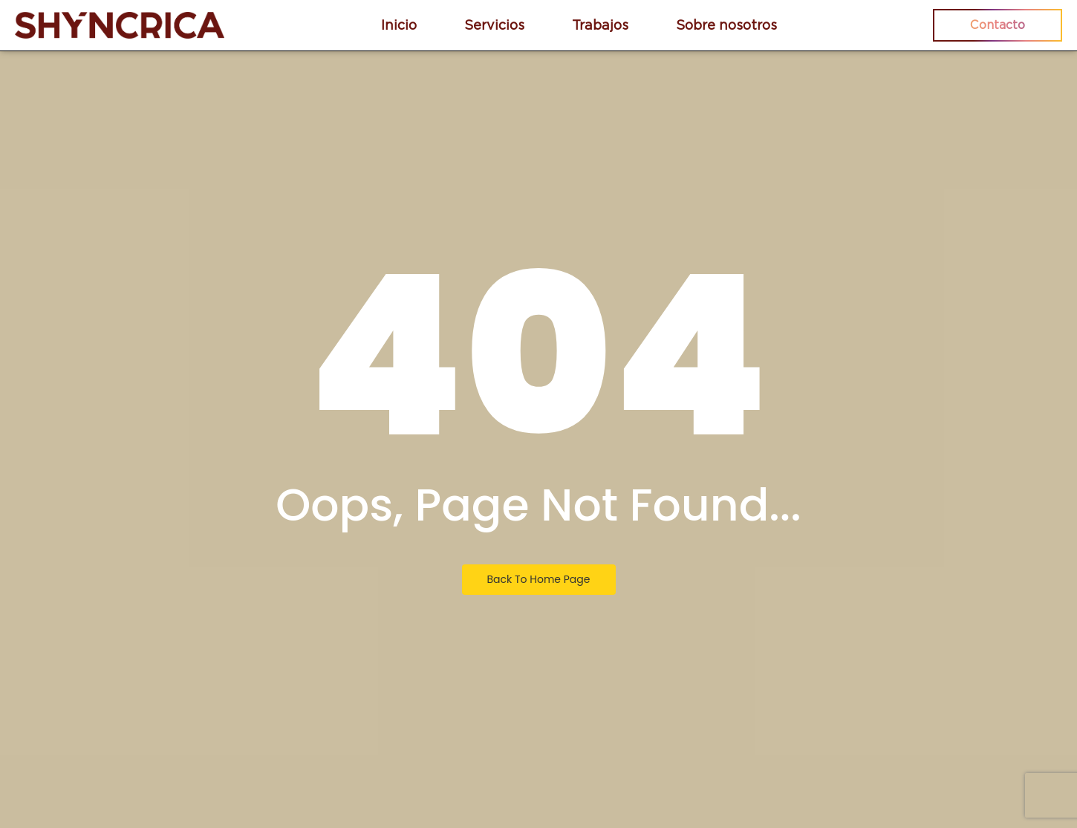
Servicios (494, 25)
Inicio (399, 25)
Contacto (997, 25)
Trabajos (600, 25)
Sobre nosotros (726, 25)
